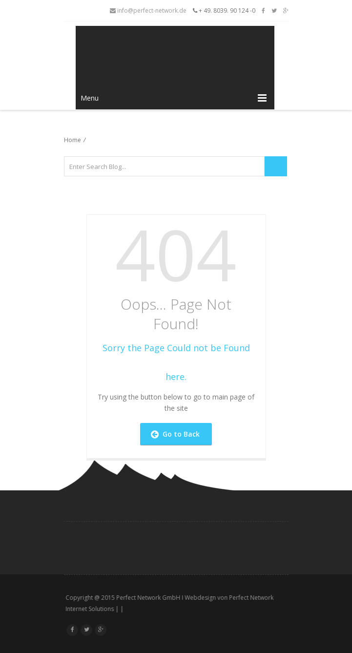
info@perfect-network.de (148, 10)
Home (72, 140)
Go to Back (175, 434)
